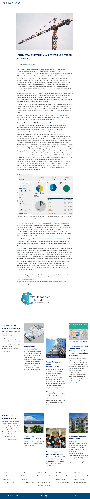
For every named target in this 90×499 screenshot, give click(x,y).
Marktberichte (29, 346)
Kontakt (10, 496)
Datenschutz (78, 496)
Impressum (71, 496)
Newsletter (20, 496)
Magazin (7, 351)
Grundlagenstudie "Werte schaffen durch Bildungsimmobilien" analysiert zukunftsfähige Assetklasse (78, 351)
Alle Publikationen (10, 439)
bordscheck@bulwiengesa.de (26, 279)
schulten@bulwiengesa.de (25, 284)
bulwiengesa (14, 3)
